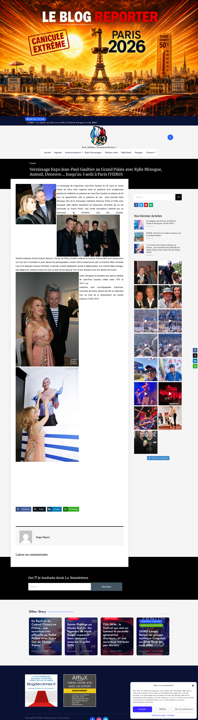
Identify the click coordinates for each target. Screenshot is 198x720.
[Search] (178, 197)
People (33, 163)
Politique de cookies (159, 715)
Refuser (162, 709)
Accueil (47, 153)
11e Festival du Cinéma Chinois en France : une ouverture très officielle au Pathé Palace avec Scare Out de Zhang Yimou (163, 248)
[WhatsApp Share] (71, 509)
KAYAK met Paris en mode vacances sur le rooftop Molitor (44, 642)
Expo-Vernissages (93, 153)
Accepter (142, 709)
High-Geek (126, 153)
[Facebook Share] (23, 509)
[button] (193, 685)
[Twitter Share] (39, 509)
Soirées (53, 627)
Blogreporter (108, 651)
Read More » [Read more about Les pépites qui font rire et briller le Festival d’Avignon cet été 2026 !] (150, 226)
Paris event (39, 627)
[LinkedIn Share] (54, 509)
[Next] (167, 612)
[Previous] (163, 612)
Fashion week (111, 153)
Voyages (139, 153)
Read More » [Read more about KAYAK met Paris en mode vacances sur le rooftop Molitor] (150, 238)
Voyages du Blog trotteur (42, 631)
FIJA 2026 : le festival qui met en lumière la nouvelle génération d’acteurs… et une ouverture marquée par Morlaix (152, 635)
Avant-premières (73, 153)
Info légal (170, 715)
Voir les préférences (184, 709)
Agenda (58, 153)
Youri (33, 651)
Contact (150, 153)
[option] (45, 636)
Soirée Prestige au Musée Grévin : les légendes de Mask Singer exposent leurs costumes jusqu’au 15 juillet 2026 (115, 635)
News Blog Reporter (44, 623)
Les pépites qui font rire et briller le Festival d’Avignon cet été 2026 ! (161, 222)
